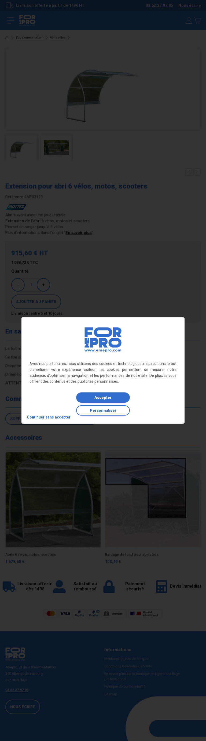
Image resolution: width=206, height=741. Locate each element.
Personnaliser (103, 410)
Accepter (103, 397)
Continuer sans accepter (49, 417)
